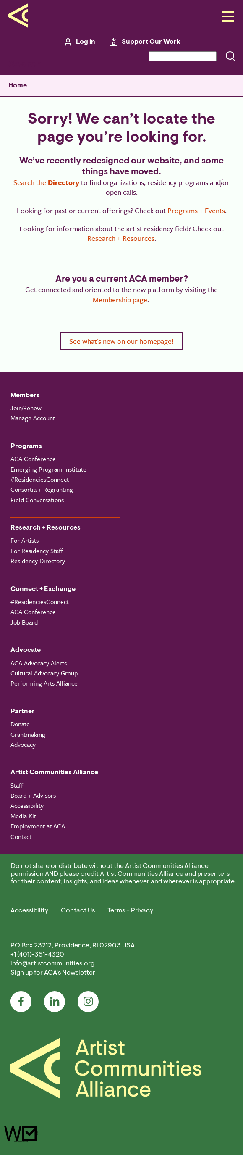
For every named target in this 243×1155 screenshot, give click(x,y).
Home (17, 85)
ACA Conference (33, 458)
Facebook (20, 1001)
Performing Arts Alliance (44, 683)
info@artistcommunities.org (52, 963)
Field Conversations (37, 499)
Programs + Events (196, 210)
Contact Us (78, 910)
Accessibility (27, 805)
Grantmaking (27, 734)
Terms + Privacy (130, 910)
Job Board (24, 622)
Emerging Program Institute (48, 469)
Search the (46, 182)
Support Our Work (151, 42)
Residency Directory (37, 560)
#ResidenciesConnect (39, 479)
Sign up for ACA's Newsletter (52, 973)
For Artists (24, 540)
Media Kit (23, 815)
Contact (20, 836)
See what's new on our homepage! (121, 341)
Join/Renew (26, 407)
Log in (85, 42)
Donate (20, 723)
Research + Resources (120, 238)
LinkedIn (54, 1001)
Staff (16, 785)
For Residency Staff (36, 550)
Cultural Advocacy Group (44, 673)
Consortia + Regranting (41, 489)
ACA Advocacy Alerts (38, 662)
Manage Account (32, 417)
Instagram (88, 1001)
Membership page (120, 299)
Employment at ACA (37, 826)
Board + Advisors (33, 795)
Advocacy (23, 744)
